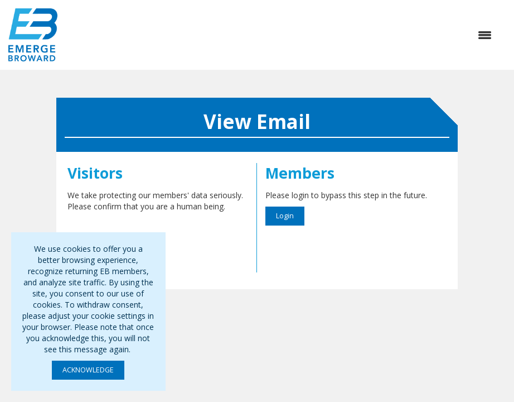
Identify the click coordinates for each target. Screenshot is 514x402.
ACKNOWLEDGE (88, 370)
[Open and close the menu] (280, 35)
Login (285, 216)
